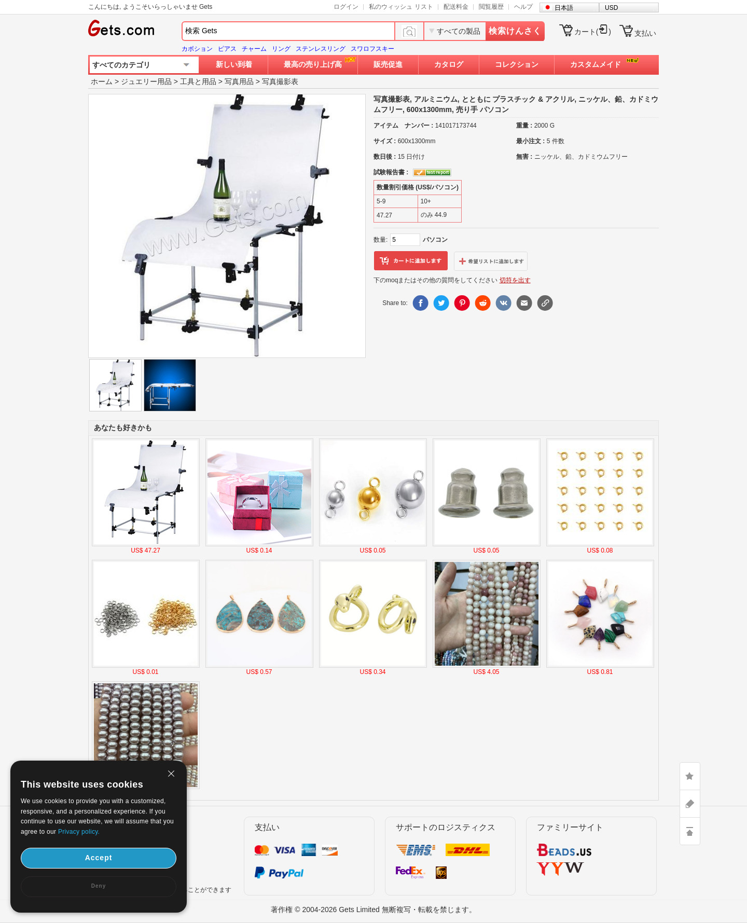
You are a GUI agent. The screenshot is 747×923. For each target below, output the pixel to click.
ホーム (102, 81)
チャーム (254, 48)
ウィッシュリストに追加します (490, 261)
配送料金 (456, 6)
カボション (197, 48)
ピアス (227, 48)
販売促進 (388, 64)
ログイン (346, 6)
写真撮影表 (280, 81)
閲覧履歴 (491, 6)
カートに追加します (411, 261)
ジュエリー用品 (146, 81)
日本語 (564, 7)
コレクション (516, 64)
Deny (98, 886)
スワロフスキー (372, 48)
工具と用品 (198, 81)
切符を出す (515, 280)
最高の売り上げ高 (313, 64)
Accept (99, 857)
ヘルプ (523, 6)
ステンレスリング (320, 48)
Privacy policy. (79, 831)
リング (281, 48)
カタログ (448, 64)
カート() (592, 31)
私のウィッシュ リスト (401, 6)
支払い (645, 33)
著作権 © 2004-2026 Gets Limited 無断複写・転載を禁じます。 (373, 909)
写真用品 (239, 81)
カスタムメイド (595, 64)
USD (611, 7)
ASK (690, 803)
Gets (121, 28)
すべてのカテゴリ (121, 65)
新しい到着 (234, 64)
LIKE (690, 776)
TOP (690, 831)
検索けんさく (515, 30)
